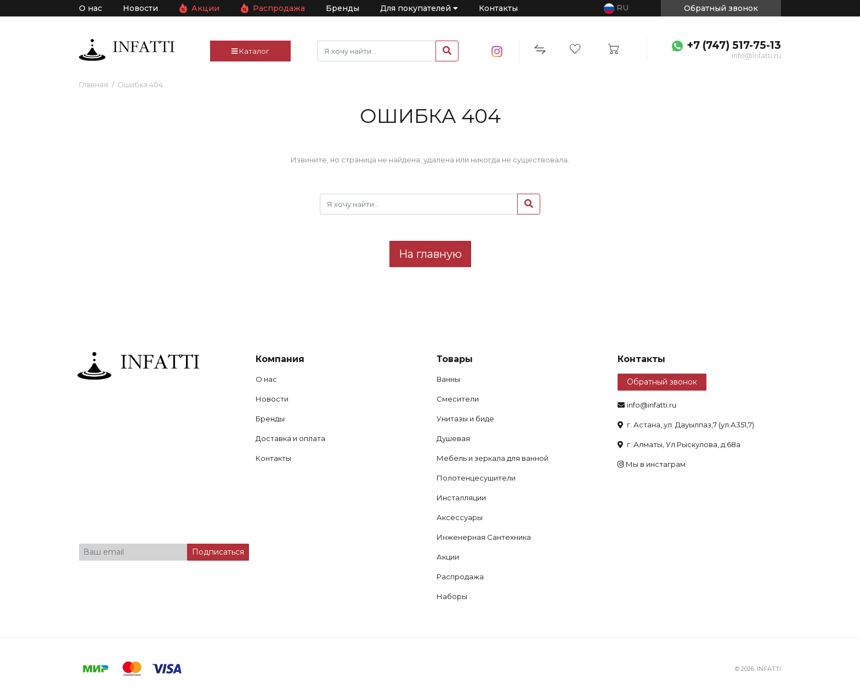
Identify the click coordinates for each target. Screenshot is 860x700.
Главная (93, 84)
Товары (455, 359)
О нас (90, 8)
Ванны (448, 379)
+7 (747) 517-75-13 (734, 45)
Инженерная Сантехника (484, 537)
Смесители (458, 398)
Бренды (342, 8)
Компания (280, 359)
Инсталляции (461, 497)
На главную (430, 254)
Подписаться (218, 552)
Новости (140, 8)
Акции (205, 8)
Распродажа (279, 8)
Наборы (452, 596)
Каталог (250, 51)
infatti (126, 50)
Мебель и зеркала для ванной (492, 458)
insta (497, 51)
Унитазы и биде (465, 418)
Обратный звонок (662, 382)
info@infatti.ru (756, 55)
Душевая (453, 438)
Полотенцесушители (476, 477)
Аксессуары (460, 517)
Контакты (498, 8)
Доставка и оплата (290, 438)
